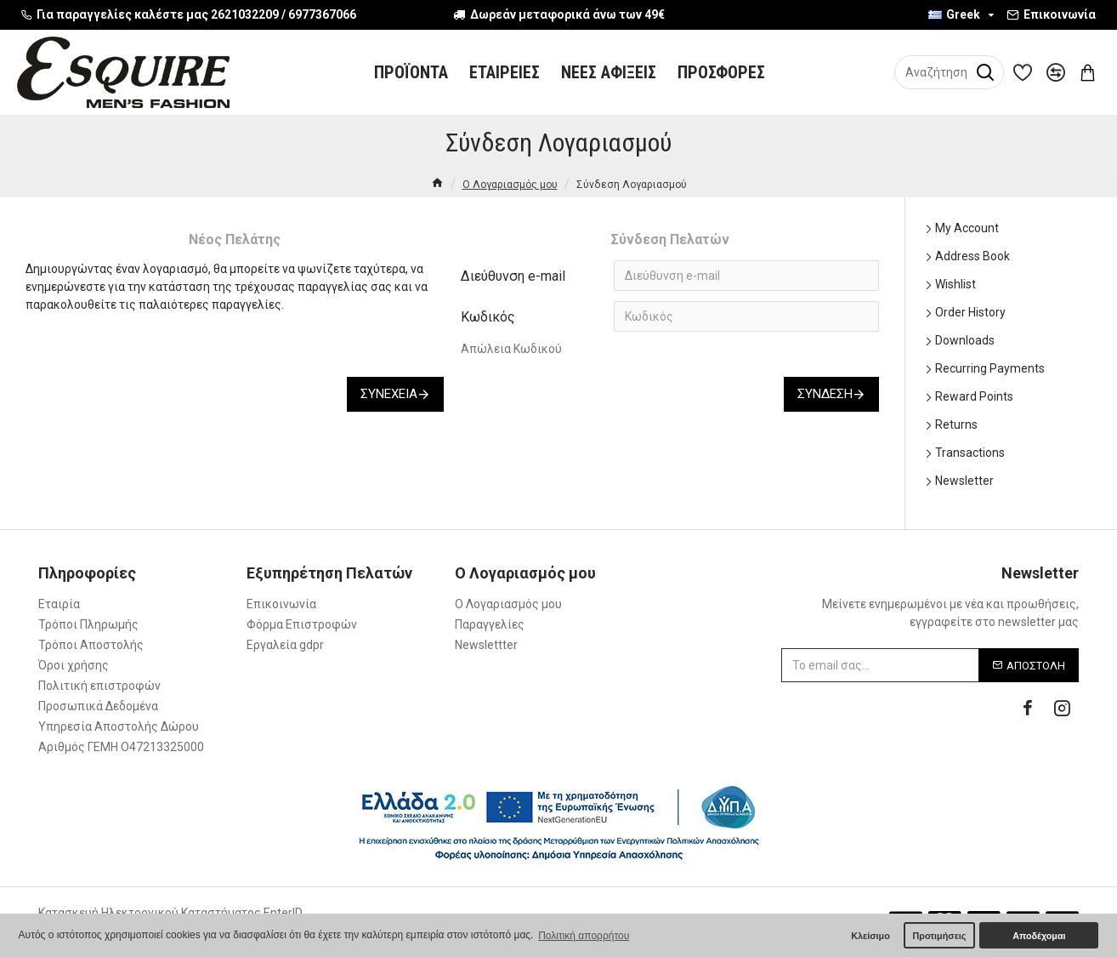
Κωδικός (488, 317)
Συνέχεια (388, 394)
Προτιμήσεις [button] (939, 936)
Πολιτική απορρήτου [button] (583, 936)
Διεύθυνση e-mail (513, 276)
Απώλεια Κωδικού (511, 349)
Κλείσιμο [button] (870, 936)
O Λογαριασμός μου (510, 185)
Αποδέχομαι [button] (1038, 936)
